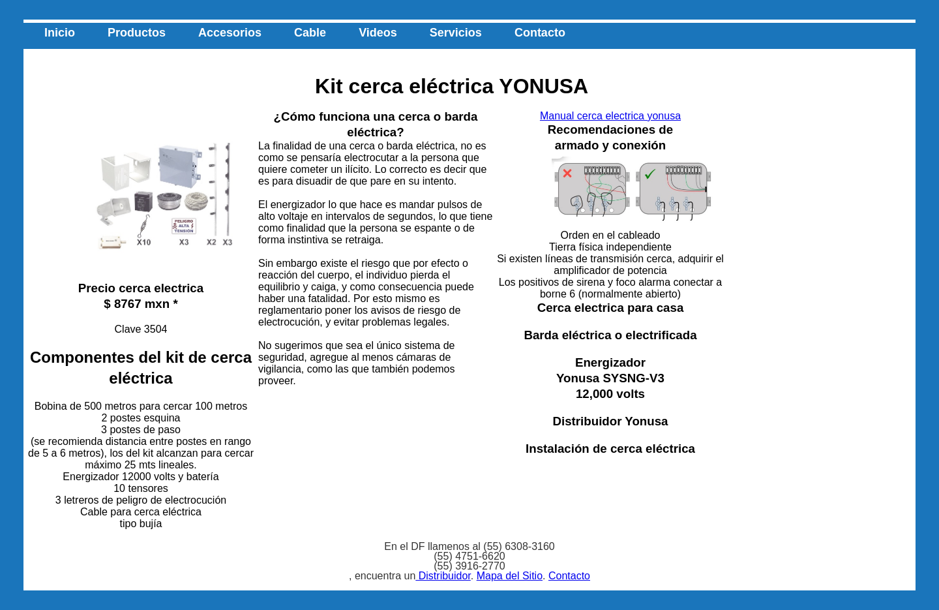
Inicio (59, 32)
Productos (137, 32)
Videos (378, 32)
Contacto (539, 32)
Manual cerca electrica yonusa (610, 115)
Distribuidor (442, 575)
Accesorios (229, 32)
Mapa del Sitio (510, 575)
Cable (310, 32)
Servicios (456, 32)
